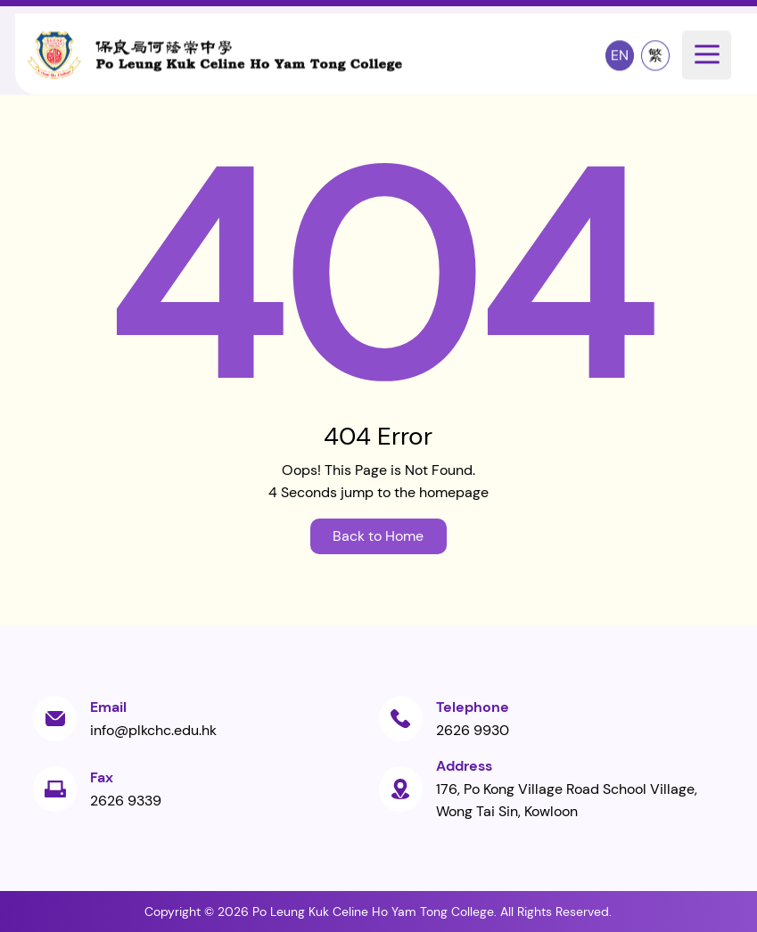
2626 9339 (125, 800)
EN (620, 54)
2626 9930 (472, 730)
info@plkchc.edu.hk (153, 730)
